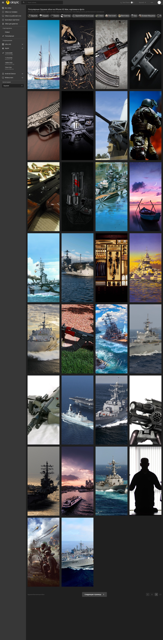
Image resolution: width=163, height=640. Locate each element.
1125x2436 (8, 58)
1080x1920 (8, 62)
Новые (7, 32)
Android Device (9, 74)
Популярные (9, 36)
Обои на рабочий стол (11, 16)
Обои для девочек (10, 24)
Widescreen (7, 78)
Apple (5, 48)
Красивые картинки (10, 20)
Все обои (6, 8)
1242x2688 (15, 53)
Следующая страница (94, 594)
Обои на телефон (9, 12)
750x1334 (8, 67)
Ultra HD (6, 44)
